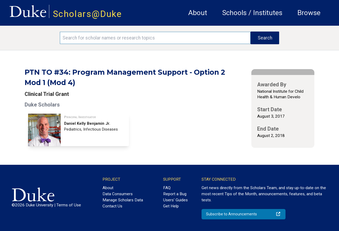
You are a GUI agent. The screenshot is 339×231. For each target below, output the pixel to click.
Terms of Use (68, 205)
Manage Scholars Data (122, 200)
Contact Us (112, 206)
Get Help (171, 206)
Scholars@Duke (87, 14)
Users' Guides (175, 200)
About (197, 13)
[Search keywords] (155, 38)
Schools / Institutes (252, 13)
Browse (308, 13)
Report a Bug (174, 194)
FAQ (167, 187)
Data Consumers (117, 194)
